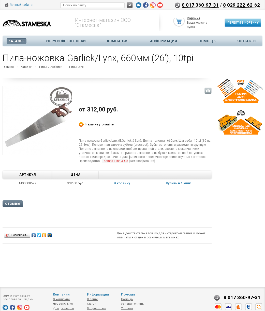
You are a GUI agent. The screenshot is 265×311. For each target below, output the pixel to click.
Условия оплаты (132, 303)
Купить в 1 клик (178, 183)
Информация (163, 41)
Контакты (247, 41)
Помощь (207, 41)
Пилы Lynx (76, 67)
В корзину (122, 183)
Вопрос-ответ (96, 308)
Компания (118, 41)
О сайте (92, 299)
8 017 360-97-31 (200, 5)
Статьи (91, 303)
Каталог (16, 41)
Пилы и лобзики (50, 67)
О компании (61, 299)
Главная (8, 67)
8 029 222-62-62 (241, 5)
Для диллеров (63, 308)
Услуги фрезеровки (66, 41)
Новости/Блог (63, 303)
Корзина (193, 19)
